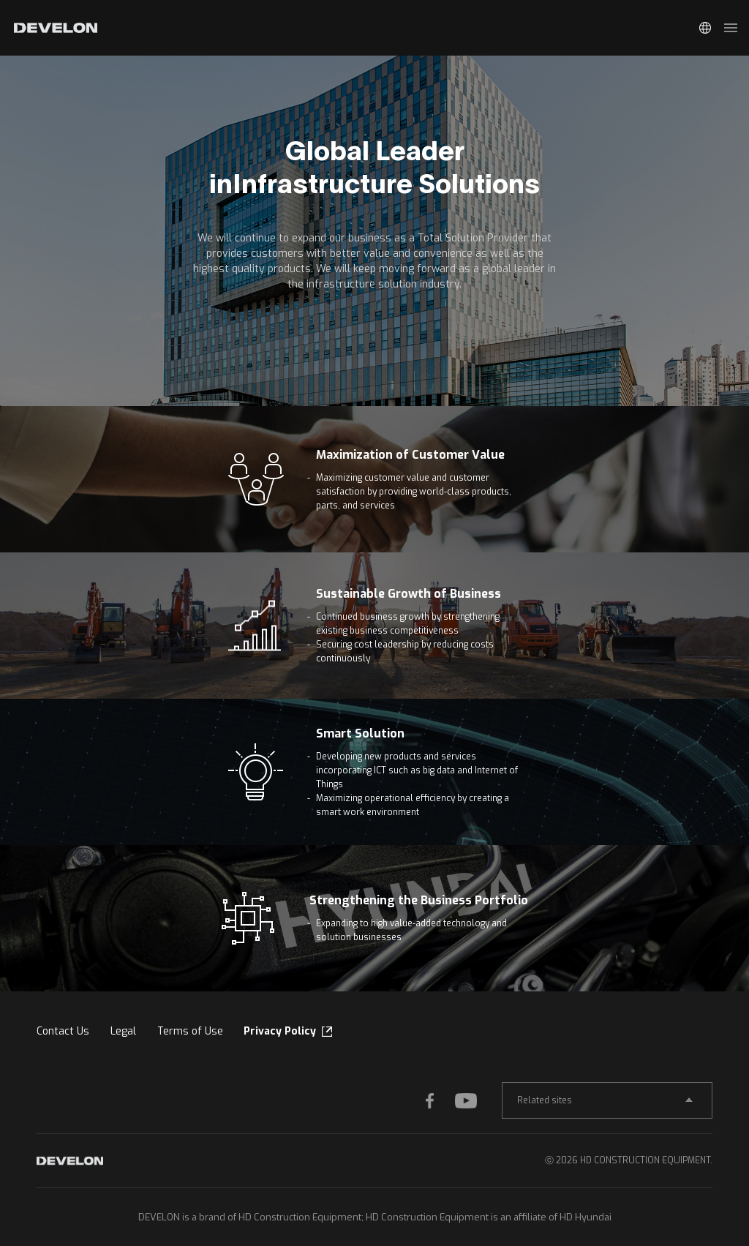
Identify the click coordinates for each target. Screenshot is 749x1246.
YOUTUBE (469, 1100)
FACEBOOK (440, 1100)
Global (705, 28)
